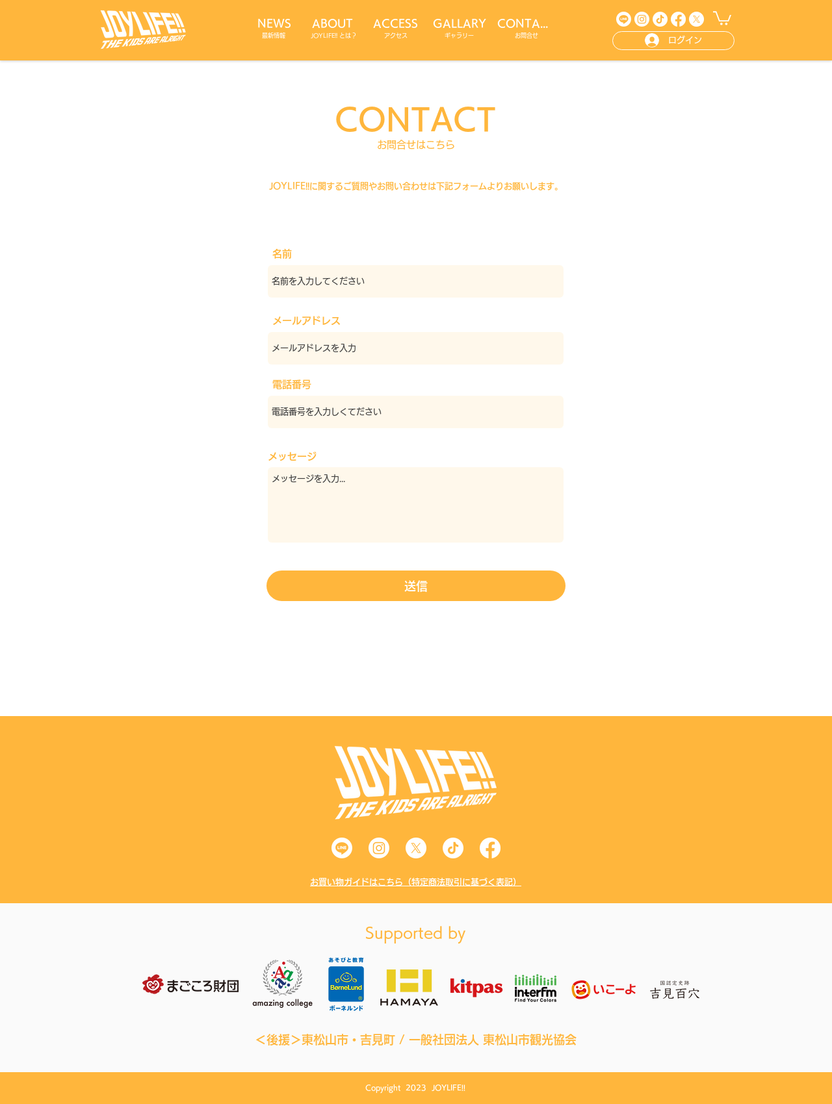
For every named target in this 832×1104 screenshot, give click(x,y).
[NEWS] (275, 23)
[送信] (416, 586)
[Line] (623, 19)
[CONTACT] (527, 23)
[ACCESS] (396, 23)
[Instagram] (641, 19)
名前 (282, 254)
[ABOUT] (333, 23)
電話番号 (291, 384)
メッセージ (292, 456)
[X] (696, 19)
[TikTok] (660, 19)
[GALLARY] (460, 23)
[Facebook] (678, 19)
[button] (722, 17)
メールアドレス (306, 321)
